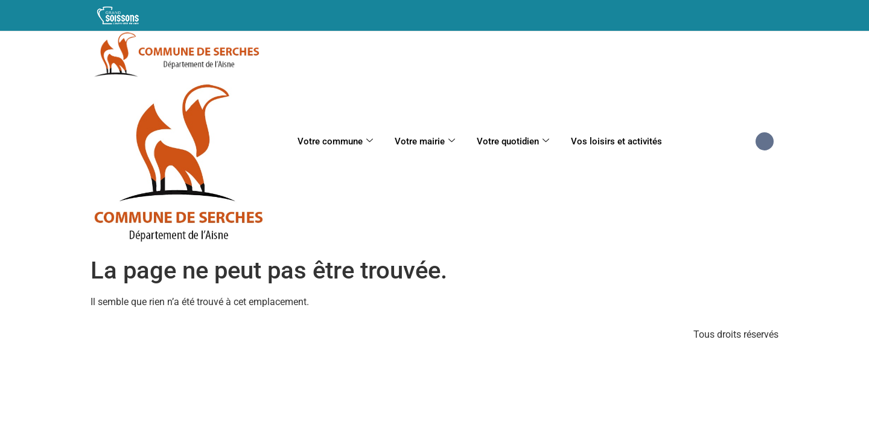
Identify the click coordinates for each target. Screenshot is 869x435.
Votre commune (335, 141)
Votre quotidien (513, 141)
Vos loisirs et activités (616, 141)
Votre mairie (425, 141)
